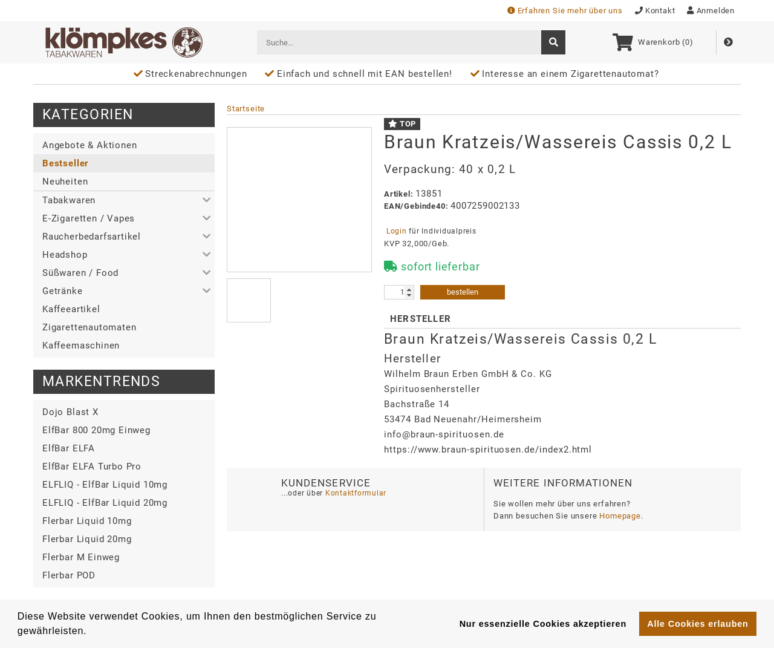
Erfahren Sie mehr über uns (565, 10)
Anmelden (711, 10)
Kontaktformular (354, 493)
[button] (124, 200)
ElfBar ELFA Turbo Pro (91, 466)
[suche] (553, 42)
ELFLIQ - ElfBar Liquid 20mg (104, 502)
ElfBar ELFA (68, 448)
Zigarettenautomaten (89, 327)
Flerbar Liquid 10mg (86, 520)
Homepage (620, 515)
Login (396, 231)
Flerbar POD (69, 575)
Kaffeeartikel (71, 309)
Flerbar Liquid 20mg (86, 539)
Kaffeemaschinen (81, 345)
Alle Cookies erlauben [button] (697, 624)
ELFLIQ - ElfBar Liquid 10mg (104, 484)
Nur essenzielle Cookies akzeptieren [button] (543, 624)
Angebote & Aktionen (89, 145)
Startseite (246, 108)
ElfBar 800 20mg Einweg (96, 430)
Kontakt (655, 10)
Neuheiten (65, 181)
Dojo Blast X (70, 412)
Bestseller (65, 163)
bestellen (462, 291)
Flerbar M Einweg (81, 557)
